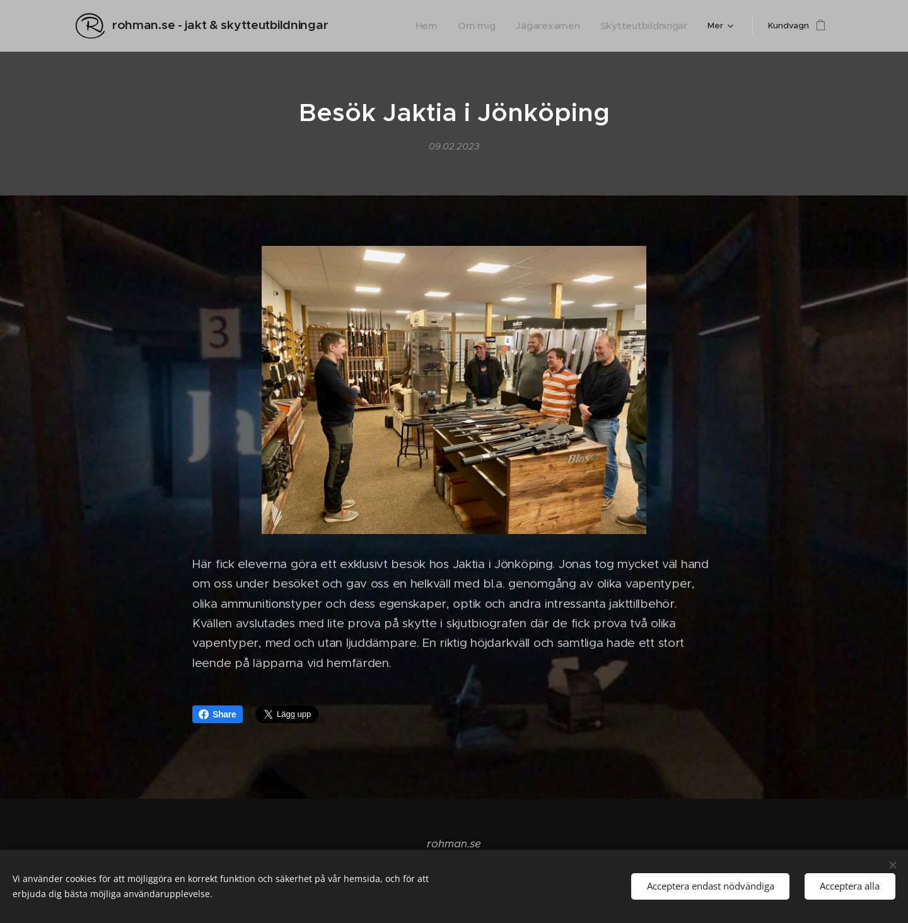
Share (217, 714)
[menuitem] (385, 26)
